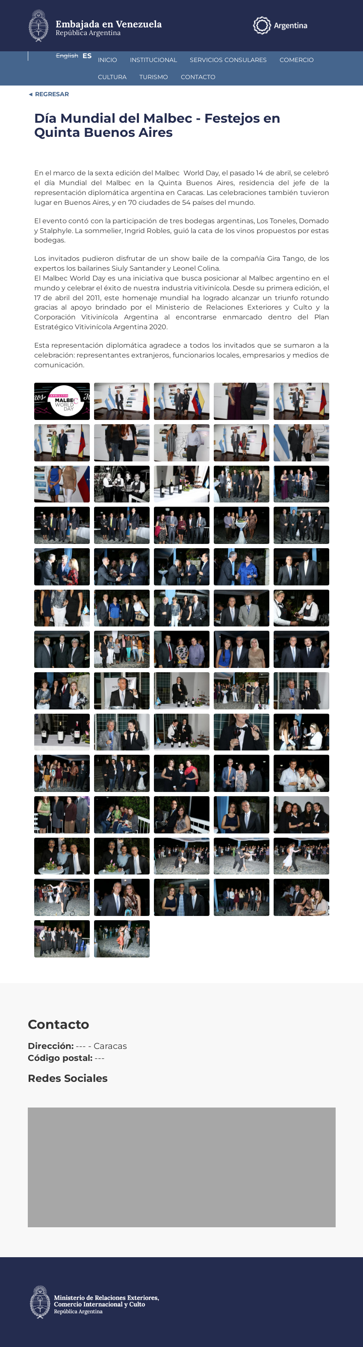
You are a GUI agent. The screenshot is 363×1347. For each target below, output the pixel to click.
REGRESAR (51, 94)
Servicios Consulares (171, 60)
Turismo (55, 77)
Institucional (96, 60)
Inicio (50, 60)
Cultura (283, 60)
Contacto (99, 77)
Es (331, 25)
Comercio (239, 60)
